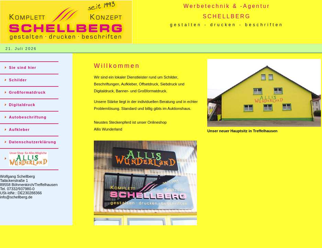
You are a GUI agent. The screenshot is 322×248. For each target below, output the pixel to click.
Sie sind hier (22, 67)
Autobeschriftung (27, 117)
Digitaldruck (22, 105)
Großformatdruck (27, 92)
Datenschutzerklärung (32, 142)
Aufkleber (19, 129)
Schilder (18, 80)
